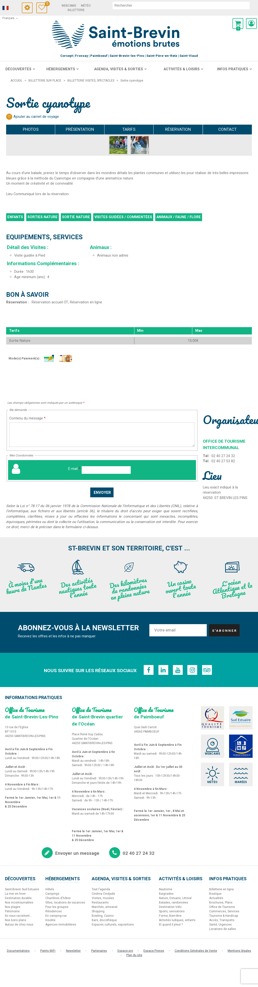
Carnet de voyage (49, 4)
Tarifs (128, 129)
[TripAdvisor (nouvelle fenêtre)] (207, 670)
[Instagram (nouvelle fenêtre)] (192, 670)
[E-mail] (106, 470)
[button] (238, 23)
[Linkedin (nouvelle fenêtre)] (163, 670)
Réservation (178, 129)
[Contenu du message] (102, 434)
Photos (31, 129)
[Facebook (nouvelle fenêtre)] (148, 670)
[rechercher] (183, 5)
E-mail (74, 468)
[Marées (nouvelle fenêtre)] (241, 775)
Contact (227, 129)
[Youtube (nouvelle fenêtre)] (178, 670)
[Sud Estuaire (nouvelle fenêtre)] (241, 718)
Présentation (80, 129)
